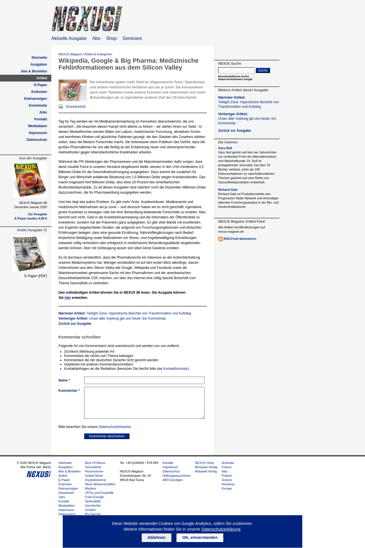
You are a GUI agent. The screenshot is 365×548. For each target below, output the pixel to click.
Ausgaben (39, 64)
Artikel (41, 78)
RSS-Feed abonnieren (240, 238)
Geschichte (93, 505)
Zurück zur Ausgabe (74, 324)
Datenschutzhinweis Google (235, 79)
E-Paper (40, 85)
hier (67, 298)
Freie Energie (94, 497)
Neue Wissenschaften (100, 484)
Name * (64, 380)
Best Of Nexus (95, 462)
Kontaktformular (175, 369)
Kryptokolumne (95, 480)
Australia (228, 462)
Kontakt (40, 119)
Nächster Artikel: (124, 313)
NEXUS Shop (204, 462)
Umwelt (90, 510)
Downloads (38, 105)
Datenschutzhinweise (115, 427)
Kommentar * (69, 391)
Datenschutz (37, 140)
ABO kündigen (173, 480)
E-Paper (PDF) (36, 276)
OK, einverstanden (200, 537)
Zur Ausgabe (37, 214)
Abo (96, 38)
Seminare (132, 38)
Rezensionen (94, 471)
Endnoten (39, 92)
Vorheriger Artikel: (112, 318)
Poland (226, 475)
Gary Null (225, 148)
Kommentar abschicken (107, 436)
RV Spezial (92, 514)
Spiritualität (92, 501)
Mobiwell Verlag (206, 471)
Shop (111, 38)
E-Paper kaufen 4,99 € (31, 218)
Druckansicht (76, 107)
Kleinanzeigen (35, 99)
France (226, 467)
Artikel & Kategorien (98, 54)
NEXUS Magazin (70, 54)
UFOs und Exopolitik (99, 492)
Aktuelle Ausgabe (69, 38)
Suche (263, 70)
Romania (228, 484)
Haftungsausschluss (176, 475)
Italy (224, 471)
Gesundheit (93, 467)
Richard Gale (228, 189)
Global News (94, 475)
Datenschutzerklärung (221, 529)
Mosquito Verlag (206, 467)
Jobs (43, 112)
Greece (227, 480)
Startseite (39, 58)
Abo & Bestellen (34, 71)
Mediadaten (37, 126)
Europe (227, 488)
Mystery (90, 488)
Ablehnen (156, 537)
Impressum (38, 133)
